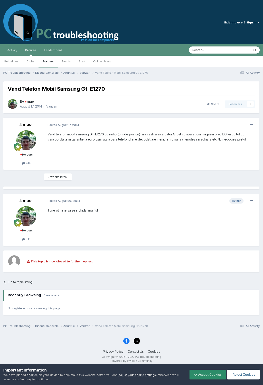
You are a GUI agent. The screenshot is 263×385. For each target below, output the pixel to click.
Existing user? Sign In (242, 22)
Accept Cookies (208, 374)
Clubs (31, 61)
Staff (82, 61)
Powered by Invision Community (131, 360)
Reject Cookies (243, 374)
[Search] (208, 50)
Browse (30, 52)
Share (213, 104)
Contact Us (136, 351)
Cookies (154, 351)
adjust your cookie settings (137, 375)
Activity (12, 50)
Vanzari (51, 106)
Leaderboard (53, 50)
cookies (32, 375)
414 (26, 163)
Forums (48, 61)
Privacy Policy (113, 351)
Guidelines (11, 61)
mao (29, 101)
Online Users (102, 61)
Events (66, 61)
